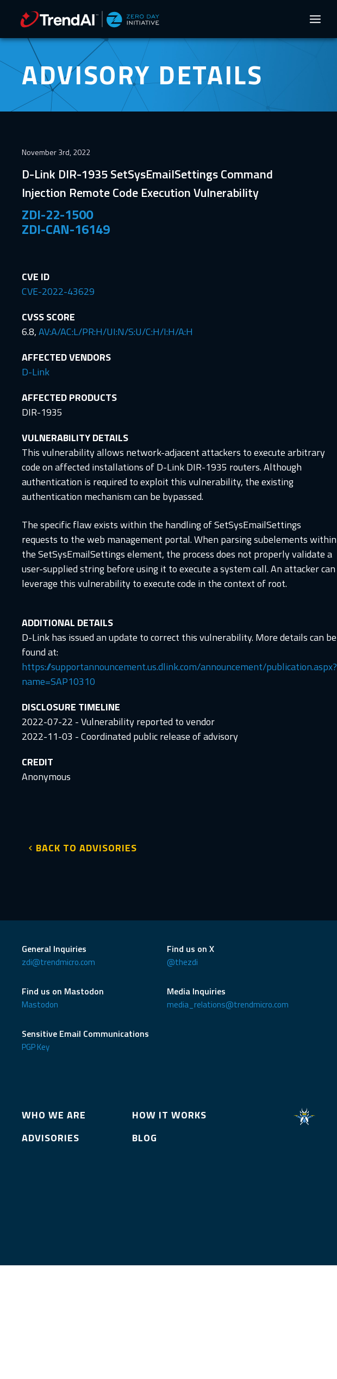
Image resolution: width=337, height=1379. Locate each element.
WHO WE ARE (54, 1115)
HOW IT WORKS (169, 1115)
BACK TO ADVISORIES (86, 847)
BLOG (144, 1137)
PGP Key (35, 1047)
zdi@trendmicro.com (58, 962)
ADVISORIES (50, 1137)
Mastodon (40, 1004)
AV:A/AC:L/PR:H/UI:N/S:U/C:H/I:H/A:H (116, 331)
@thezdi (182, 962)
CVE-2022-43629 (58, 291)
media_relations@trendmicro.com (228, 1004)
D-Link (35, 371)
